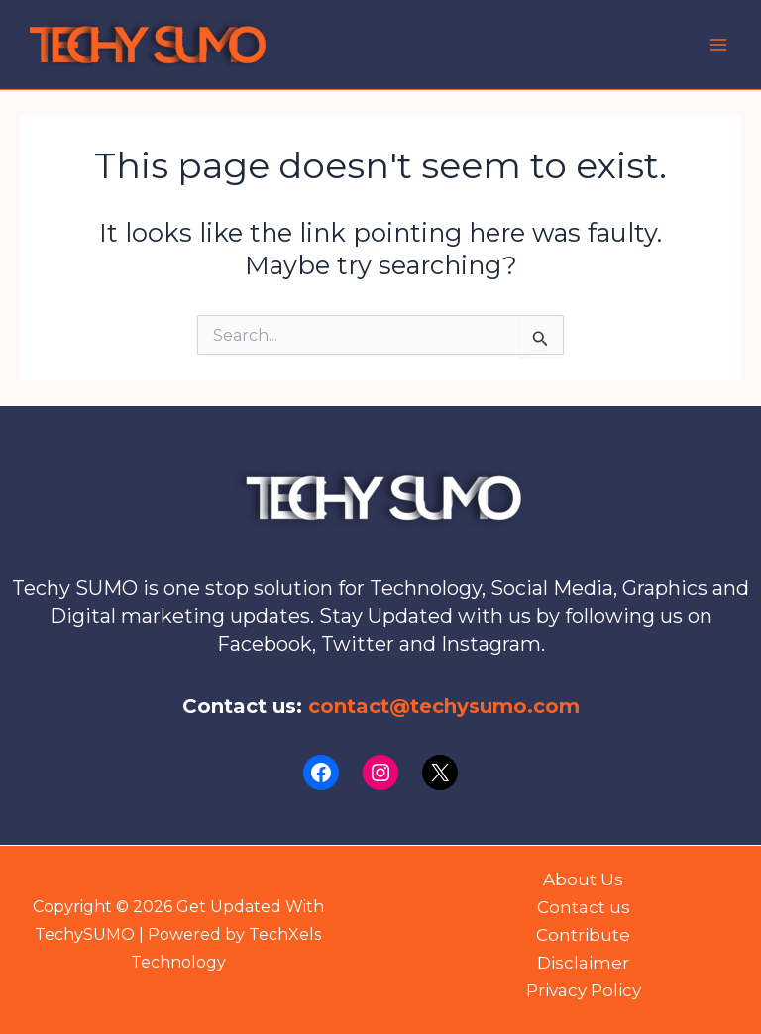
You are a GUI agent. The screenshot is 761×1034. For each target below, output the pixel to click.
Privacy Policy (583, 990)
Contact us (583, 907)
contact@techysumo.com (444, 706)
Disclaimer (583, 963)
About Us (583, 879)
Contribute (583, 935)
